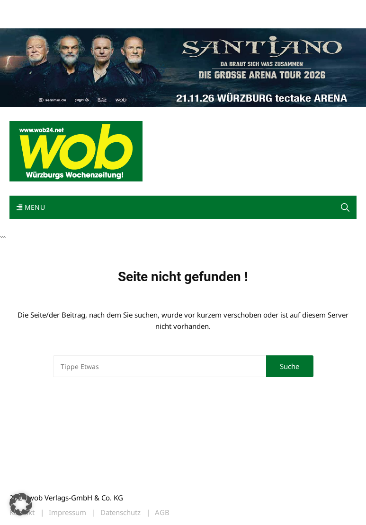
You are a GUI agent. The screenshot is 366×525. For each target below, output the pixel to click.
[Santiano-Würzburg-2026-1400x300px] (183, 66)
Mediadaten (26, 9)
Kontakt (117, 9)
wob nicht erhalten (74, 9)
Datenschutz (120, 512)
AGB (162, 512)
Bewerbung (25, 20)
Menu (31, 207)
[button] (345, 207)
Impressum (150, 9)
